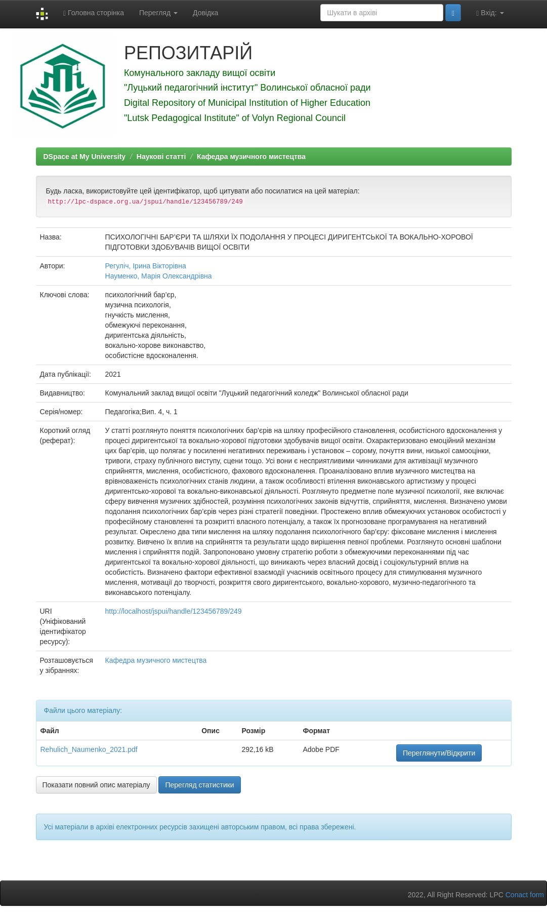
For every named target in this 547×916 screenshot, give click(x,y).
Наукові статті (161, 156)
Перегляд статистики (199, 785)
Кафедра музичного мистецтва (251, 156)
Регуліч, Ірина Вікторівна (145, 266)
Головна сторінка (93, 13)
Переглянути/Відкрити (439, 753)
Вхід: (489, 13)
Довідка (205, 13)
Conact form (525, 895)
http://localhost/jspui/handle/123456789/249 (173, 611)
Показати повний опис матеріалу (96, 785)
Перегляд (158, 13)
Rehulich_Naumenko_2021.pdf (89, 749)
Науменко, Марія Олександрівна (158, 276)
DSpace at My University (85, 156)
